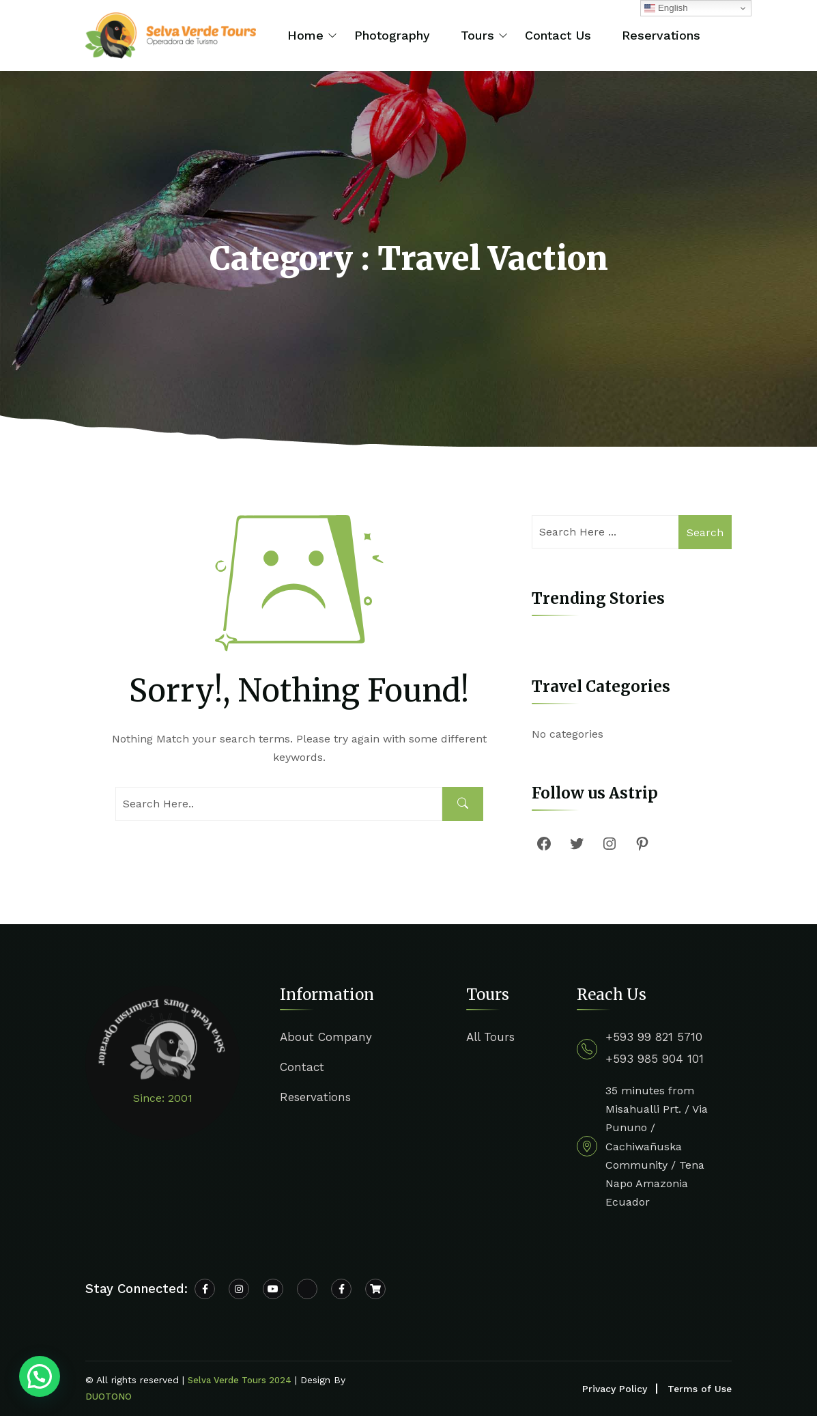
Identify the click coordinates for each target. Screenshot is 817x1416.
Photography (392, 35)
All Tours (490, 1037)
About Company (326, 1037)
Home (305, 35)
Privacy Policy (614, 1388)
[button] (39, 1376)
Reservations (661, 35)
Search (705, 532)
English (665, 8)
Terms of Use (700, 1388)
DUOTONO (108, 1396)
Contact (302, 1067)
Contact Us (558, 35)
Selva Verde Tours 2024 (239, 1380)
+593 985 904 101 (654, 1059)
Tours (477, 35)
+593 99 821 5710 (653, 1037)
